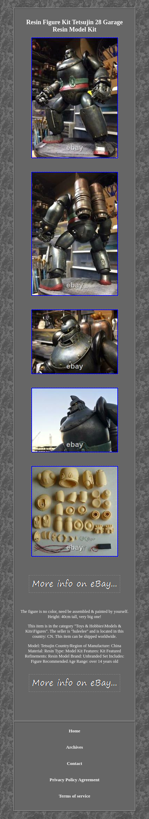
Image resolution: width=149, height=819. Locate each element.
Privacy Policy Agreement (74, 779)
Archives (74, 747)
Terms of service (74, 796)
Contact (74, 763)
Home (74, 730)
